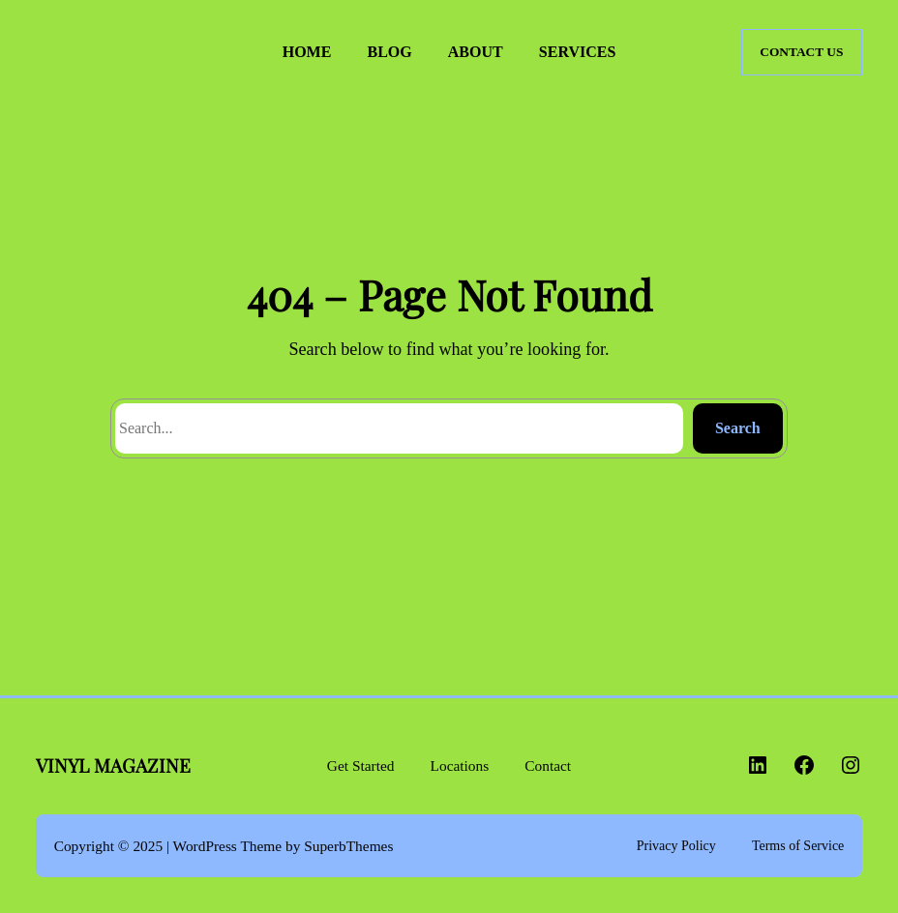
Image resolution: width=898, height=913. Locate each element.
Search (738, 428)
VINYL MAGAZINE (121, 52)
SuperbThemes (348, 846)
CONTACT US (801, 51)
